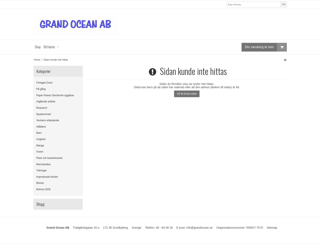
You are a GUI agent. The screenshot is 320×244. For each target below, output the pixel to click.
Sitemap (272, 227)
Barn (39, 132)
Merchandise (43, 164)
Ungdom (41, 139)
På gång (41, 89)
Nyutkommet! (43, 114)
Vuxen (39, 151)
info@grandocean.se (199, 227)
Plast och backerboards (49, 158)
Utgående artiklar (45, 101)
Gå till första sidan (187, 93)
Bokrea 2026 (43, 189)
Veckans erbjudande (47, 120)
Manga (40, 145)
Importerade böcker (47, 176)
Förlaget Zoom (44, 82)
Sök (283, 4)
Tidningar (41, 170)
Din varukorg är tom (266, 47)
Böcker (40, 183)
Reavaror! (41, 107)
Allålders (41, 126)
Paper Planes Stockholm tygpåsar (55, 95)
